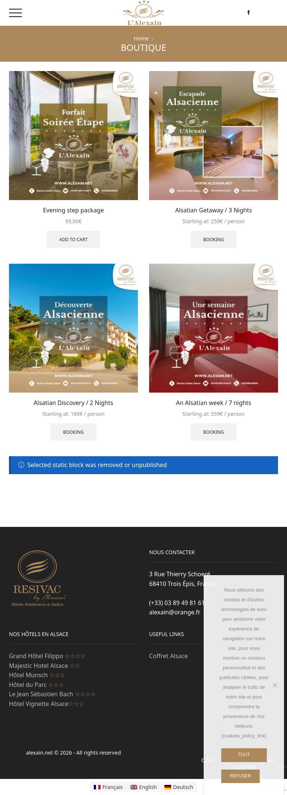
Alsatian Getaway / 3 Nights (213, 210)
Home (141, 38)
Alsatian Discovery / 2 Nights (73, 403)
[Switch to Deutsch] (179, 787)
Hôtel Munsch (37, 675)
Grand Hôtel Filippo (47, 656)
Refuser (240, 776)
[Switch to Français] (108, 787)
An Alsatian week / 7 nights (213, 403)
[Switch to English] (144, 787)
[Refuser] (274, 685)
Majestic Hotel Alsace (44, 666)
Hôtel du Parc (36, 685)
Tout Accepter (244, 757)
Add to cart (73, 239)
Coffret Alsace (168, 656)
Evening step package (73, 210)
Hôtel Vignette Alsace (46, 704)
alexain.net (40, 752)
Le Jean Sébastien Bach (52, 694)
